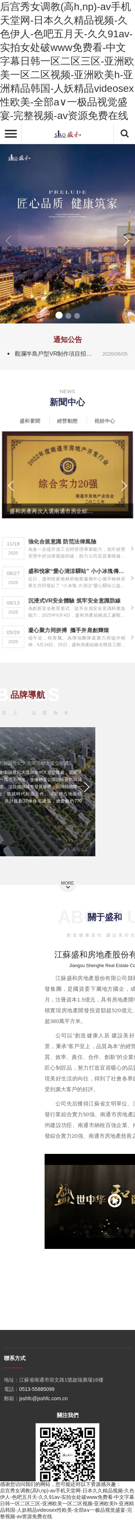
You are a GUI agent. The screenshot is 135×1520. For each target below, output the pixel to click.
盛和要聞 (35, 418)
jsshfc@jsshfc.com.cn (43, 1454)
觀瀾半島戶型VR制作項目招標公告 (71, 354)
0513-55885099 (36, 1445)
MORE (67, 883)
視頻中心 (100, 418)
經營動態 (67, 418)
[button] (126, 240)
